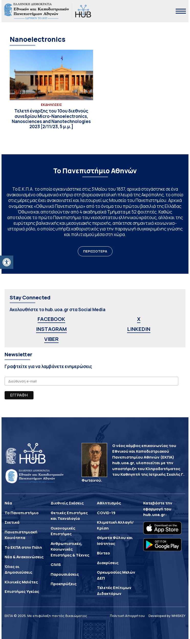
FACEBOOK (51, 319)
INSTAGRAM (51, 329)
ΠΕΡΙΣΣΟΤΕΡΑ (95, 251)
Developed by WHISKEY (167, 615)
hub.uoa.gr (154, 514)
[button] (6, 262)
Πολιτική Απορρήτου (127, 615)
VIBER (51, 339)
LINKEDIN (138, 329)
